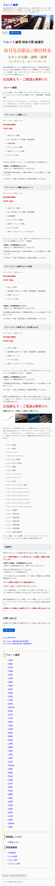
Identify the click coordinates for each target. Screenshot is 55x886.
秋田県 (10, 674)
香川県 (10, 790)
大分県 (10, 816)
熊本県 (10, 812)
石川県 (10, 718)
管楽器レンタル (13, 842)
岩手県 (10, 667)
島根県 (10, 772)
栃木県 (10, 689)
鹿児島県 (11, 823)
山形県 (10, 678)
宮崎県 (10, 819)
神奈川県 (11, 707)
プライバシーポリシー (18, 875)
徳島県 (10, 787)
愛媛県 (10, 794)
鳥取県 (10, 769)
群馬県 (10, 693)
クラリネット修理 (14, 863)
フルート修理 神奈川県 (9, 637)
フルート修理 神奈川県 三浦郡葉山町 (19, 643)
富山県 (10, 714)
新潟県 (10, 711)
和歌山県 (11, 765)
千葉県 (10, 700)
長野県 (10, 729)
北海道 (10, 660)
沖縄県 (10, 827)
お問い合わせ (15, 32)
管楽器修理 (12, 852)
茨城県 (10, 685)
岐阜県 (10, 732)
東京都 (10, 703)
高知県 (10, 798)
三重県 (10, 743)
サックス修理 (12, 856)
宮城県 (10, 671)
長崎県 (10, 809)
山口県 (10, 783)
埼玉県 (10, 696)
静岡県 (10, 736)
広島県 (10, 780)
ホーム (5, 32)
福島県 (10, 682)
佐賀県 (10, 805)
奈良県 (10, 761)
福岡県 (10, 801)
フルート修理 (10, 5)
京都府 (10, 751)
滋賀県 (10, 747)
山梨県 (10, 725)
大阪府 (10, 754)
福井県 (10, 722)
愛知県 (10, 740)
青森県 (10, 664)
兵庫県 (10, 758)
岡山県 (10, 776)
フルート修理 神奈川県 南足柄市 (18, 641)
